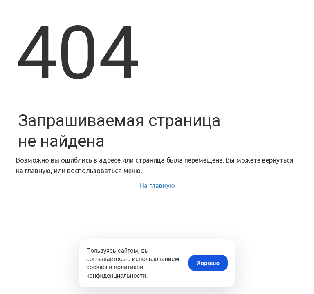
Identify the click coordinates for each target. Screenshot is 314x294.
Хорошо (208, 262)
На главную (157, 185)
